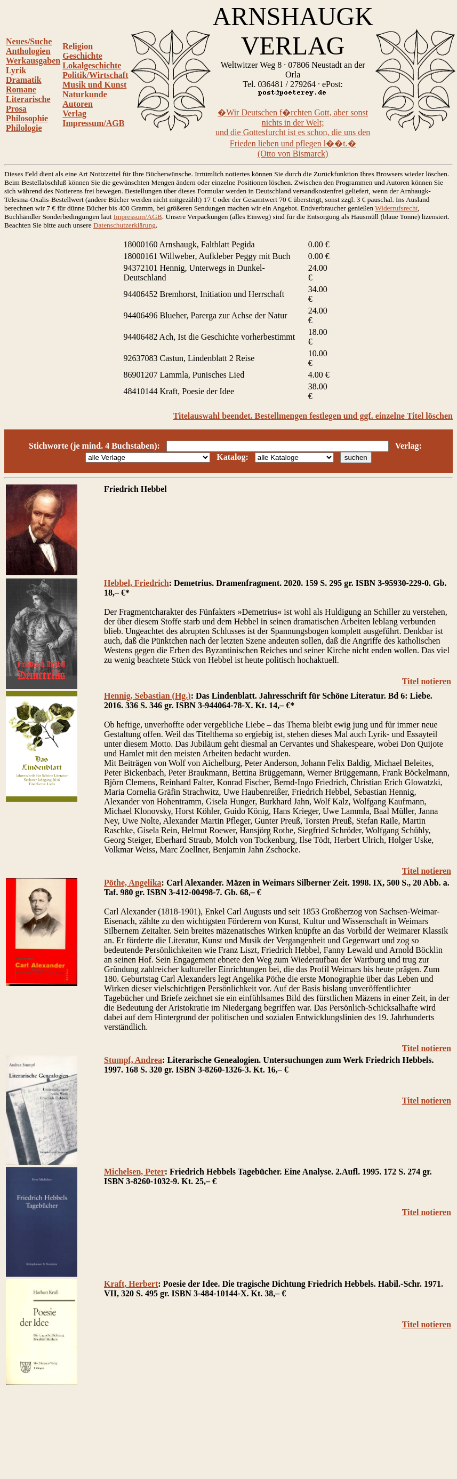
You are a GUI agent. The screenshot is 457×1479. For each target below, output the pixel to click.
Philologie (24, 127)
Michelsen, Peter (134, 1171)
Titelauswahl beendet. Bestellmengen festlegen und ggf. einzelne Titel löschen (313, 415)
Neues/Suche (29, 41)
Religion (77, 46)
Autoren (77, 103)
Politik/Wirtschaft (95, 75)
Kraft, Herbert (131, 1283)
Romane (21, 89)
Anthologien (28, 51)
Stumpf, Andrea (133, 1060)
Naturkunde (84, 94)
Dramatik (24, 79)
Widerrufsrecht (396, 208)
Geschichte (82, 55)
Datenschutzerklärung (124, 225)
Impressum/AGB (93, 123)
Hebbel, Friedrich (136, 583)
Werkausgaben (33, 60)
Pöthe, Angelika (133, 882)
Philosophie (27, 118)
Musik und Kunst (94, 84)
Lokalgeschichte (91, 65)
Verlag (74, 113)
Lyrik (16, 70)
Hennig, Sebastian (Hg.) (147, 695)
